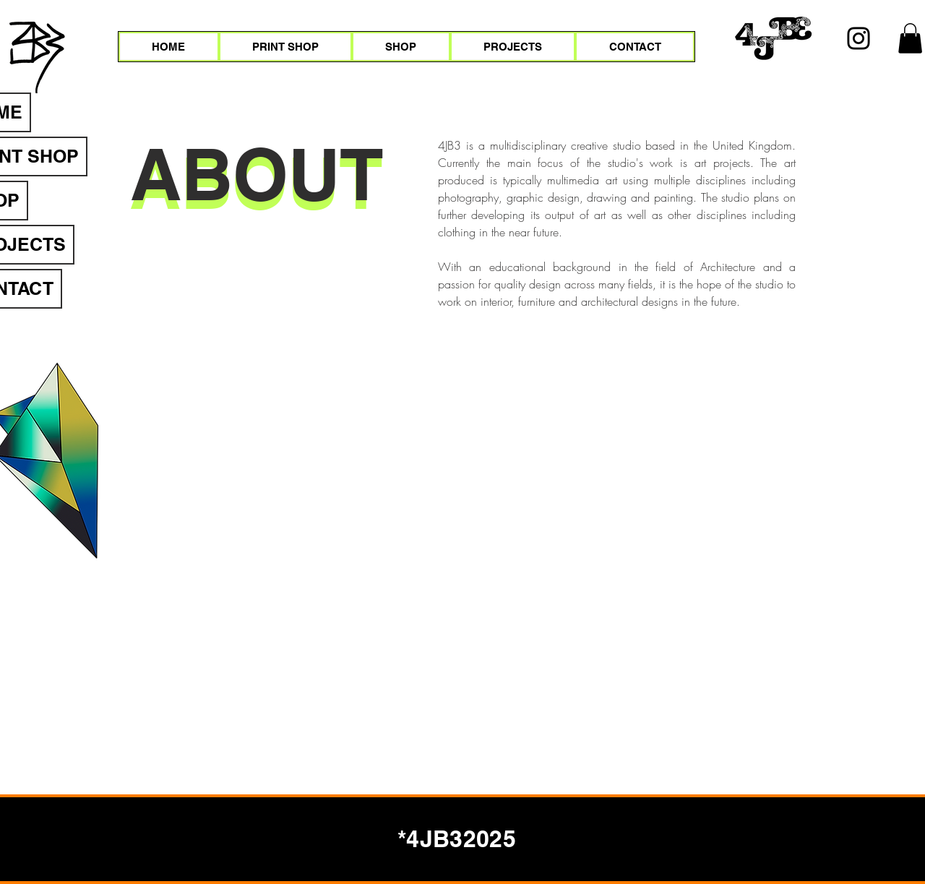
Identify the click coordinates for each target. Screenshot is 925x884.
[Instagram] (858, 38)
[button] (910, 38)
